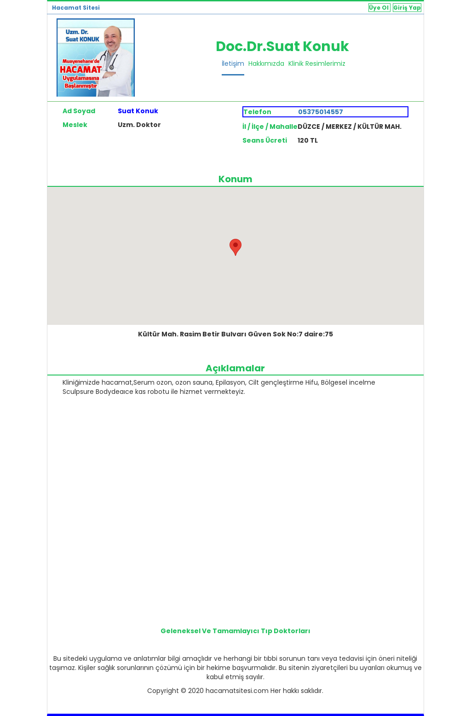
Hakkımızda (266, 63)
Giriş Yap (407, 8)
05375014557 (320, 111)
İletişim (233, 63)
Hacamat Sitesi (76, 8)
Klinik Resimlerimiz (316, 63)
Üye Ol (379, 8)
